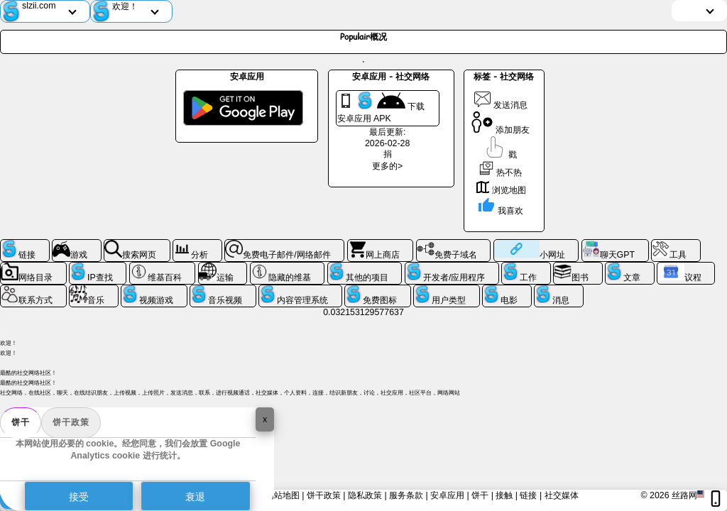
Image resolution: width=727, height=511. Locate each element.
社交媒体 (562, 495)
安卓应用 (447, 495)
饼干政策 (71, 422)
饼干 (20, 422)
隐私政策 (365, 495)
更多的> (387, 166)
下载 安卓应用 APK (381, 107)
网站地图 (283, 495)
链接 (528, 495)
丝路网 (684, 495)
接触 (504, 495)
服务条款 (406, 495)
